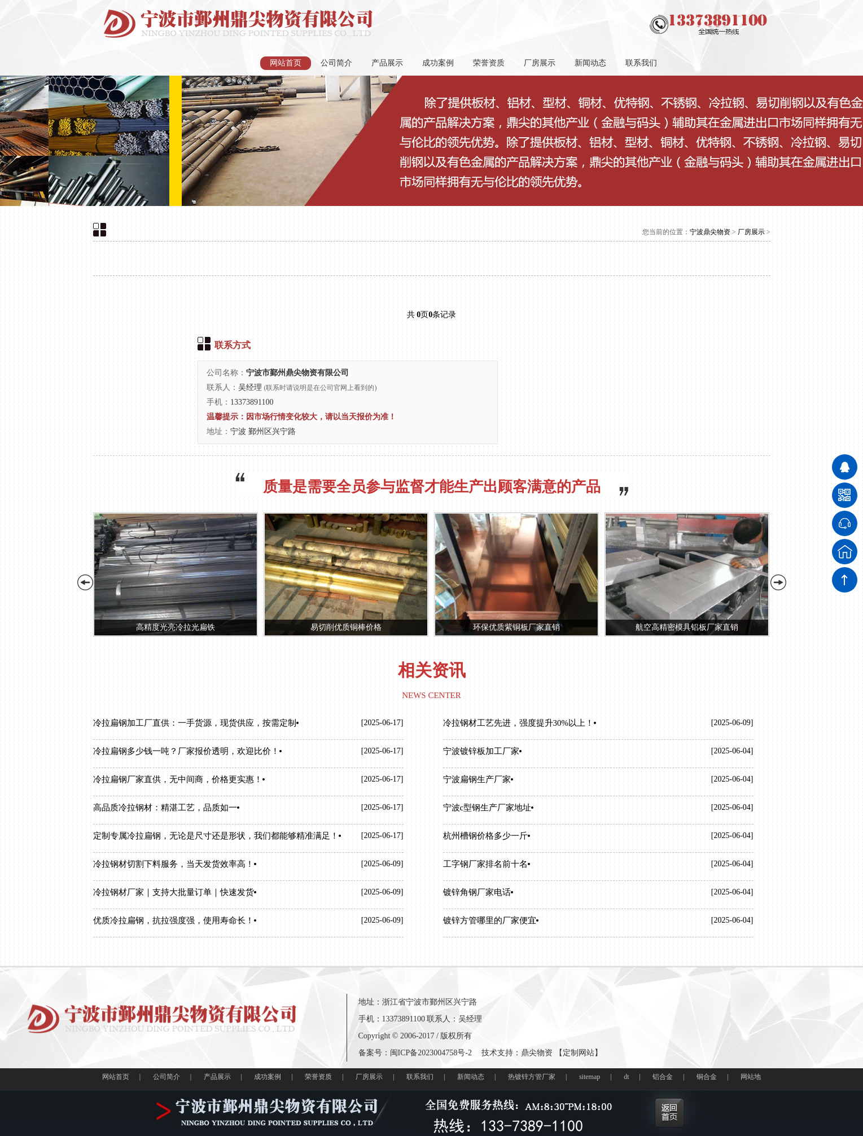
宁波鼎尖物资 (710, 232)
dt (626, 1077)
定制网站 (578, 1053)
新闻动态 (590, 63)
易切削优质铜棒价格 (346, 627)
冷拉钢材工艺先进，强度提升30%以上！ (518, 722)
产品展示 (387, 63)
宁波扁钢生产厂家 (477, 779)
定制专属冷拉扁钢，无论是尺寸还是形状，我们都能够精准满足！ (216, 835)
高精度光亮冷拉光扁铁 (175, 627)
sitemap (589, 1077)
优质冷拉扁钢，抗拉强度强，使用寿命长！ (173, 920)
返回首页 (669, 1113)
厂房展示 (539, 63)
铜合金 (706, 1077)
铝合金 (662, 1077)
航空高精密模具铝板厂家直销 (687, 627)
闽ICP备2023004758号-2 (431, 1053)
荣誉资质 (489, 63)
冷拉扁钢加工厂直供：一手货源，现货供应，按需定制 (194, 722)
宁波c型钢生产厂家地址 (487, 807)
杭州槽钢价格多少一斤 (485, 835)
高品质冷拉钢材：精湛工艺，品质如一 (165, 807)
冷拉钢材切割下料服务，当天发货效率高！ (173, 864)
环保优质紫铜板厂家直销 (516, 627)
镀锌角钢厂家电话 (477, 892)
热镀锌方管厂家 (531, 1077)
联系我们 (641, 63)
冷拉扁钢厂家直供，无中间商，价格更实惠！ (177, 779)
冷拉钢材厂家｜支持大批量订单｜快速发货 (173, 892)
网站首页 (285, 63)
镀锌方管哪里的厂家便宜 (489, 920)
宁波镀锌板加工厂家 (481, 751)
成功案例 (438, 63)
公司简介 (336, 63)
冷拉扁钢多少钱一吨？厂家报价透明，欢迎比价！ (186, 751)
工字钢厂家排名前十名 (485, 864)
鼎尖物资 (537, 1053)
